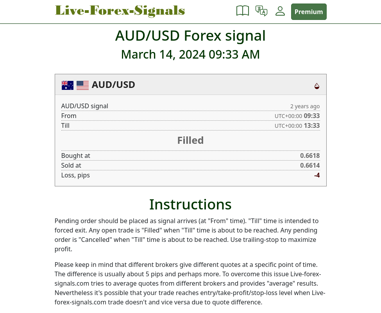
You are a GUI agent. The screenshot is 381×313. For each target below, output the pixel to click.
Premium (309, 11)
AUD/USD (113, 84)
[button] (242, 12)
